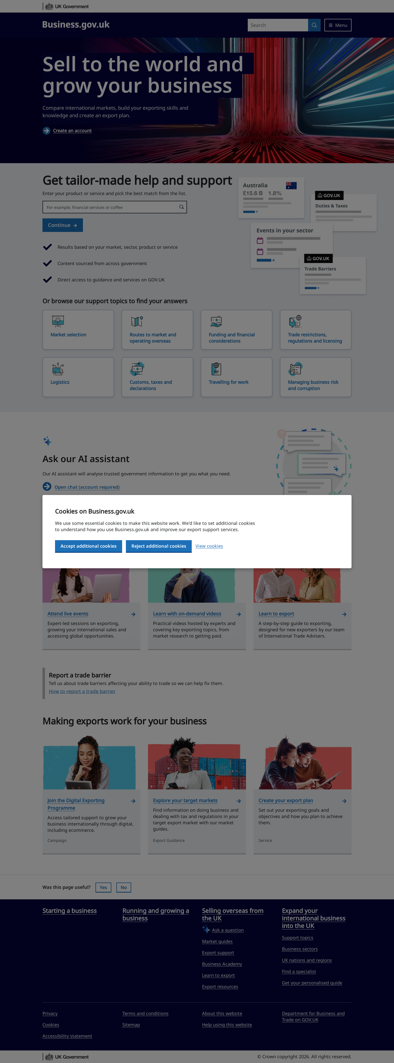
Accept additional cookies (89, 546)
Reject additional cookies (158, 546)
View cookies (209, 546)
